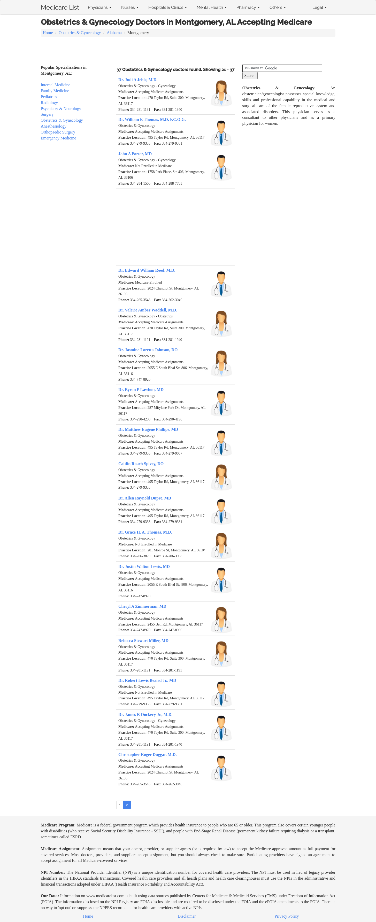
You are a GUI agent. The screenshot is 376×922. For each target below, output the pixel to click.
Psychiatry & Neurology (61, 108)
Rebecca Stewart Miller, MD (143, 640)
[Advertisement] (188, 51)
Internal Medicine (55, 85)
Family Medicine (55, 91)
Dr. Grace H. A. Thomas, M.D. (145, 532)
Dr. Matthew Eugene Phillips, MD (148, 429)
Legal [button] (319, 7)
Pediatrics (49, 97)
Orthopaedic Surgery (58, 132)
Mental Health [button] (212, 7)
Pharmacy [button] (248, 7)
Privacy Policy (287, 916)
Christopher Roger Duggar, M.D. (147, 754)
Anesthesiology (54, 126)
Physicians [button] (99, 7)
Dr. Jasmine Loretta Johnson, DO (148, 350)
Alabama (114, 32)
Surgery (47, 114)
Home (48, 32)
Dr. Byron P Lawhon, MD (141, 389)
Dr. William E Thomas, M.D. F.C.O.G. (152, 119)
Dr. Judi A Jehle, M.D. (137, 79)
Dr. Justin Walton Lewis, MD (144, 566)
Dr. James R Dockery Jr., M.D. (145, 714)
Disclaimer (187, 916)
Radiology (49, 102)
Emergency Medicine (58, 138)
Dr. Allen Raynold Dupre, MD (144, 498)
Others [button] (278, 7)
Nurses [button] (130, 7)
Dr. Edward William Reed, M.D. (146, 270)
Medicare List (60, 6)
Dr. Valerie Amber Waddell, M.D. (147, 310)
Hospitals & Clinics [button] (167, 7)
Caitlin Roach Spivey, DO (141, 464)
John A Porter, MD (135, 154)
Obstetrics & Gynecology (80, 32)
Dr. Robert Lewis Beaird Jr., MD (147, 680)
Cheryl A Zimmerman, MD (142, 606)
